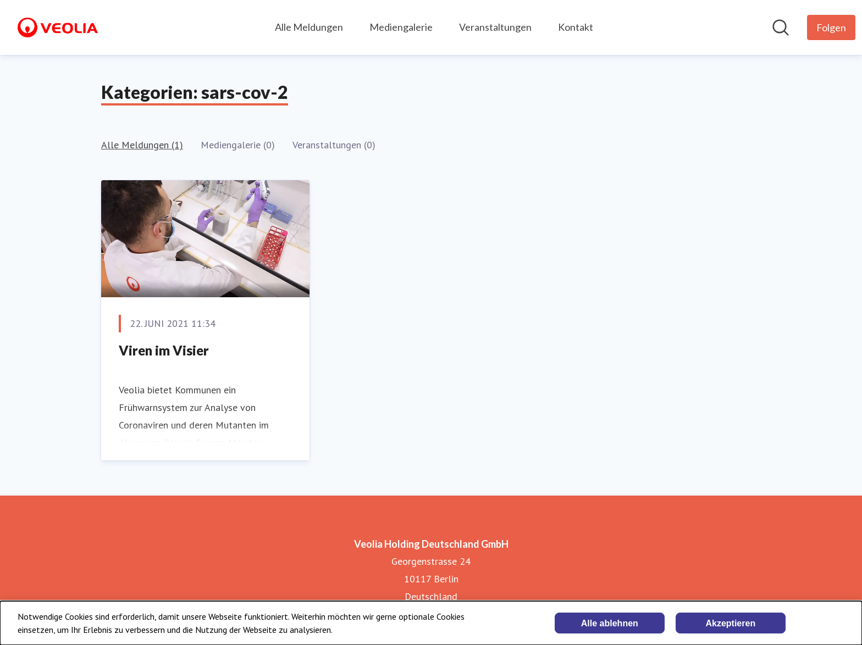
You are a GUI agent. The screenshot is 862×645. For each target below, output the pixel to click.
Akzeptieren (730, 623)
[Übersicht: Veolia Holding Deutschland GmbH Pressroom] (58, 27)
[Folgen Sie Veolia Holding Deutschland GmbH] (831, 27)
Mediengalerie (401, 27)
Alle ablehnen (609, 623)
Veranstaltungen (495, 27)
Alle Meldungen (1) (142, 144)
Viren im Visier (164, 350)
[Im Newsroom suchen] (780, 27)
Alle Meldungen (309, 27)
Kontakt (575, 27)
